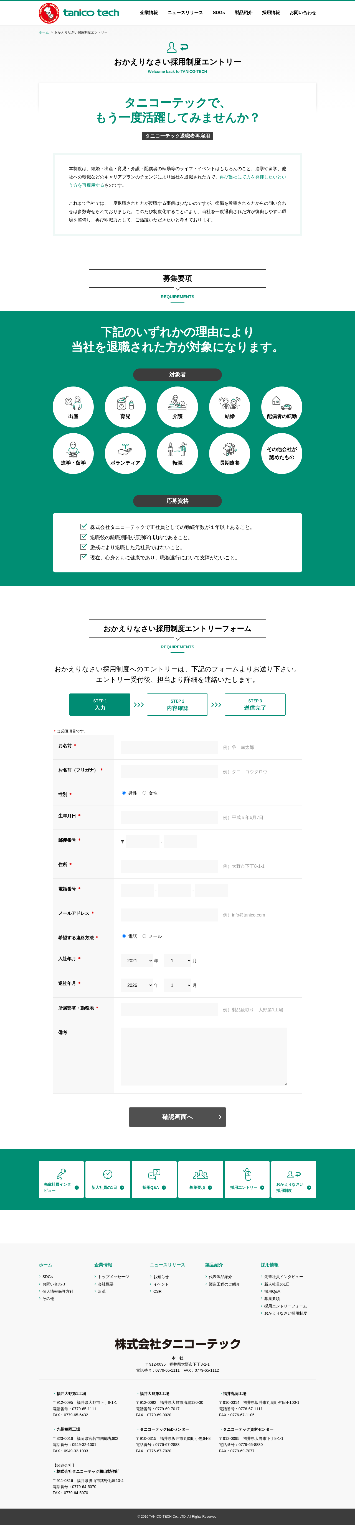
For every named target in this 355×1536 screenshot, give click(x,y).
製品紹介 (243, 12)
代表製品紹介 (220, 1288)
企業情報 (149, 12)
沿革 (102, 1302)
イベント (161, 1295)
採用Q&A (272, 1302)
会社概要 (105, 1295)
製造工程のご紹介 (224, 1295)
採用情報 (271, 12)
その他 (48, 1309)
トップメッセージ (113, 1288)
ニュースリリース (185, 12)
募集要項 (272, 1309)
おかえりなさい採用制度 (285, 1324)
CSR (157, 1302)
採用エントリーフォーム (285, 1317)
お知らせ (161, 1288)
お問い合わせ (303, 12)
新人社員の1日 (277, 1295)
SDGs (219, 12)
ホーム (44, 32)
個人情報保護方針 (57, 1302)
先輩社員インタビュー (283, 1288)
